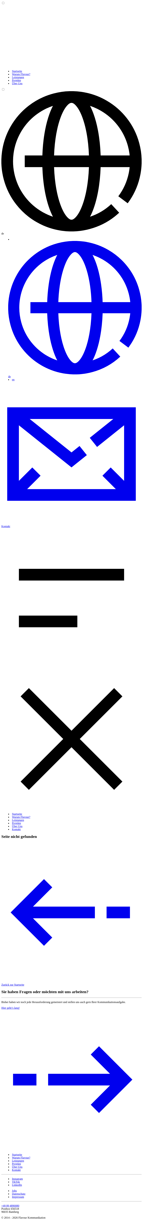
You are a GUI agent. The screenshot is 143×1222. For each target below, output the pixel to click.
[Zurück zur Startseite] (71, 65)
